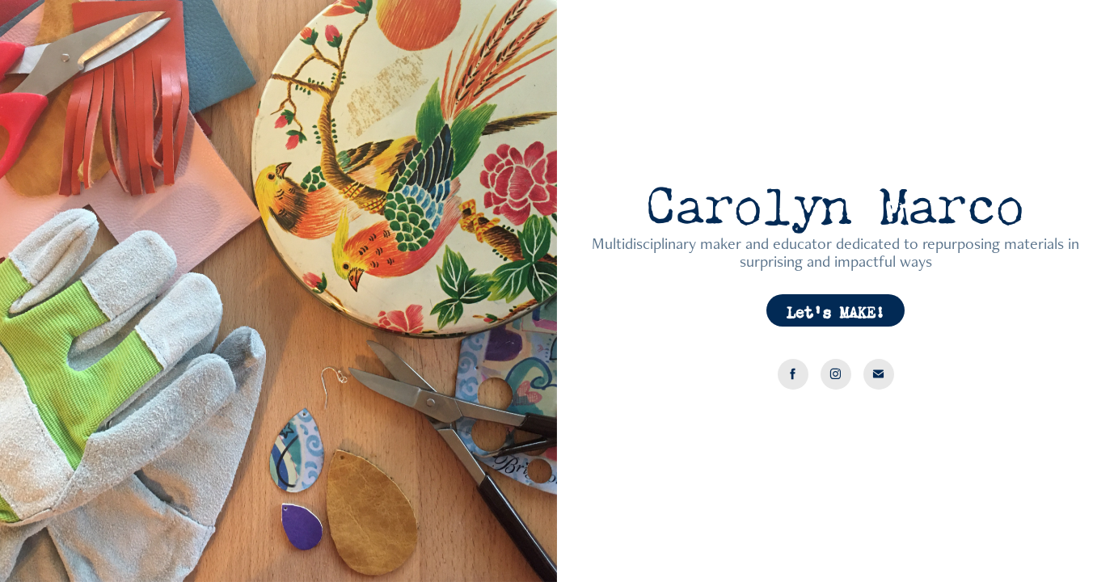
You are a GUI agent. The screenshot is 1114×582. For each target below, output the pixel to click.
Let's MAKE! (835, 310)
